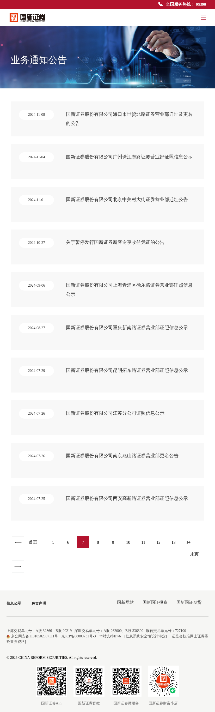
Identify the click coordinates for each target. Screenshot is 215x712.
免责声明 (39, 598)
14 (191, 548)
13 (176, 548)
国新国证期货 (188, 598)
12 (161, 548)
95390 (201, 4)
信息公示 (14, 598)
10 (130, 548)
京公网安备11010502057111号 (32, 631)
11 (146, 548)
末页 (25, 561)
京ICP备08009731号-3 (79, 631)
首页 (33, 548)
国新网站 (124, 598)
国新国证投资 (154, 598)
